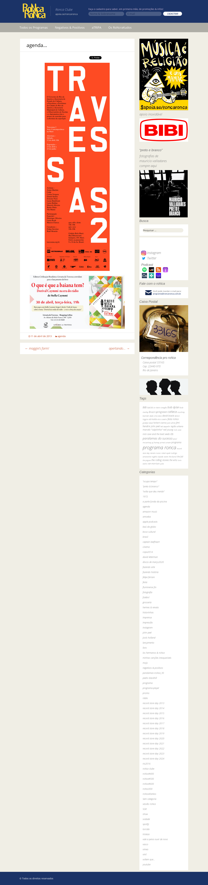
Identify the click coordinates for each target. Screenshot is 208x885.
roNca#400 (148, 773)
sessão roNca (149, 803)
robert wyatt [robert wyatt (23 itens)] (165, 453)
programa (148, 683)
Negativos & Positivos (70, 27)
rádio (145, 698)
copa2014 (148, 551)
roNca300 (147, 788)
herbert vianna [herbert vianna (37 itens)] (159, 422)
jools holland (149, 637)
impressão (148, 622)
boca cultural (149, 531)
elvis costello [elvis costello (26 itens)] (162, 419)
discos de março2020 (153, 562)
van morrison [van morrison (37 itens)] (154, 463)
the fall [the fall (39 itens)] (180, 456)
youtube (146, 864)
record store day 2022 (153, 748)
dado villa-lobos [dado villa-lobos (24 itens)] (156, 416)
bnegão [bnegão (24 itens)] (164, 407)
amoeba (147, 516)
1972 (145, 496)
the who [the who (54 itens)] (173, 460)
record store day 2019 (153, 733)
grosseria (147, 602)
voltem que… (149, 859)
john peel (147, 632)
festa (145, 582)
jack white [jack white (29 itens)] (171, 423)
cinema (146, 546)
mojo (145, 662)
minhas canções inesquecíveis (157, 657)
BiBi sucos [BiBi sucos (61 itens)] (148, 407)
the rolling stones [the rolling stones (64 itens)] (160, 460)
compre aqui (148, 166)
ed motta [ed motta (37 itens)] (153, 419)
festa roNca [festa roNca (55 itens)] (173, 419)
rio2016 (146, 763)
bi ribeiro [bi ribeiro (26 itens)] (157, 407)
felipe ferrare (149, 577)
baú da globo (149, 526)
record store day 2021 (153, 743)
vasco (145, 844)
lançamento (148, 642)
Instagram (151, 253)
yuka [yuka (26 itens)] (162, 463)
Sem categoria (149, 798)
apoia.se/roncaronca (66, 14)
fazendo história (150, 572)
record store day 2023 (153, 753)
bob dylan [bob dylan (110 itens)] (173, 407)
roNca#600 (148, 783)
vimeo (145, 849)
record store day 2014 (153, 708)
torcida (146, 829)
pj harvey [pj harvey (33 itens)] (155, 442)
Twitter (148, 258)
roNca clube (148, 768)
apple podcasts (150, 521)
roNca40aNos (149, 793)
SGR (145, 809)
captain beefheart (151, 541)
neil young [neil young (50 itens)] (168, 429)
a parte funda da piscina (155, 501)
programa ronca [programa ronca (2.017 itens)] (159, 447)
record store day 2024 (153, 758)
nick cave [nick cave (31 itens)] (177, 429)
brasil (145, 536)
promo (146, 693)
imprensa (147, 617)
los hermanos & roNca (154, 652)
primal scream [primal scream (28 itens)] (165, 442)
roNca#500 (148, 778)
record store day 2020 (153, 738)
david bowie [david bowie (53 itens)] (168, 415)
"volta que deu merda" (153, 491)
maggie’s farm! (37, 348)
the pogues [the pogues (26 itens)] (147, 460)
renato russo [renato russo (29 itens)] (155, 453)
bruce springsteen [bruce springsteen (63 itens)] (158, 411)
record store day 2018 (153, 728)
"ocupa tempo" (150, 481)
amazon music (150, 511)
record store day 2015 (153, 713)
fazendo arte (149, 567)
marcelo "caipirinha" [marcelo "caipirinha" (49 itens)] (152, 429)
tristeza (146, 834)
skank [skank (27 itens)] (166, 456)
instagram (148, 627)
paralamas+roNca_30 (153, 672)
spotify (146, 824)
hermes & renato (151, 607)
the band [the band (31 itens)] (172, 456)
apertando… (119, 348)
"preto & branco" (151, 486)
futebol (146, 597)
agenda (62, 336)
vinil (144, 854)
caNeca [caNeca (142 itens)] (172, 412)
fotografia (147, 592)
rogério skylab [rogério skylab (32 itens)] (157, 456)
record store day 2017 (153, 723)
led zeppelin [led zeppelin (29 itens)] (165, 426)
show (145, 814)
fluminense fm (149, 587)
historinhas (148, 612)
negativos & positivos (153, 667)
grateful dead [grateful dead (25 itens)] (148, 423)
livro (145, 647)
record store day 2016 (153, 718)
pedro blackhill (150, 677)
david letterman (150, 557)
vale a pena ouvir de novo (155, 839)
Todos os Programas (34, 27)
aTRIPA (96, 27)
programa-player (151, 688)
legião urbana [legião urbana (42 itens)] (177, 426)
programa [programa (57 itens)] (176, 442)
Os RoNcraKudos (120, 27)
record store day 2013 (153, 703)
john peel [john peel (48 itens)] (155, 426)
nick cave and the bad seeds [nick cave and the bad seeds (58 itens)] (156, 434)
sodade (146, 819)
